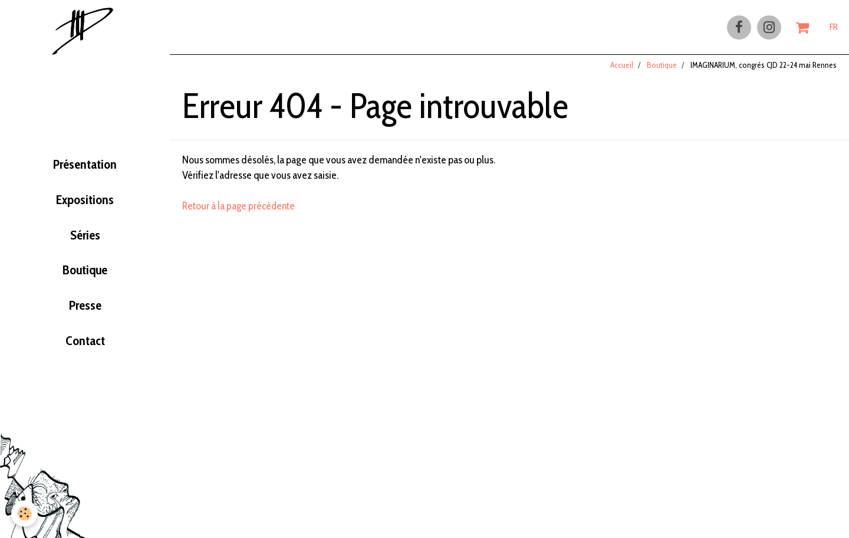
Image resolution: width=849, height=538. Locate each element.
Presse (85, 312)
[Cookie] (25, 513)
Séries (85, 239)
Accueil (621, 70)
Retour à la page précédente (240, 210)
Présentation (84, 166)
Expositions (85, 203)
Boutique (85, 276)
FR (834, 27)
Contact (85, 349)
